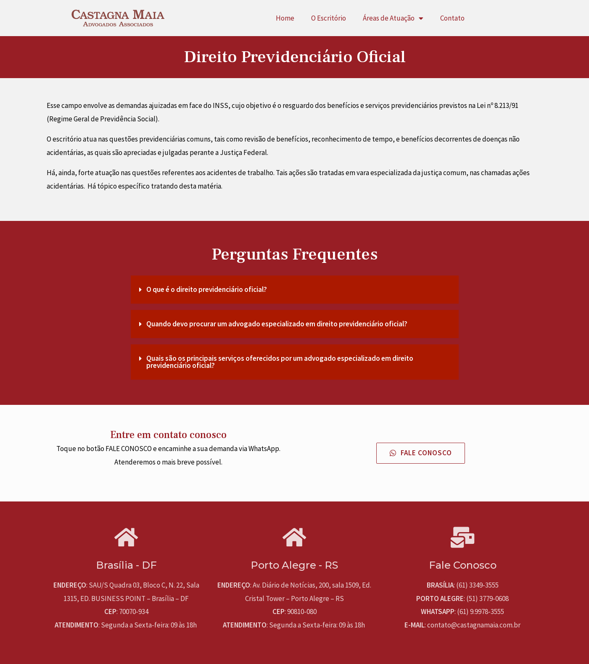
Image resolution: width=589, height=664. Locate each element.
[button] (420, 453)
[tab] (295, 290)
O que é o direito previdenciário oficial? (206, 289)
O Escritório (328, 18)
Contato (452, 18)
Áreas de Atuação (393, 18)
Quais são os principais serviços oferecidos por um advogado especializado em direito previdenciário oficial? (279, 362)
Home (285, 18)
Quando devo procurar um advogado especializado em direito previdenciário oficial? (276, 323)
